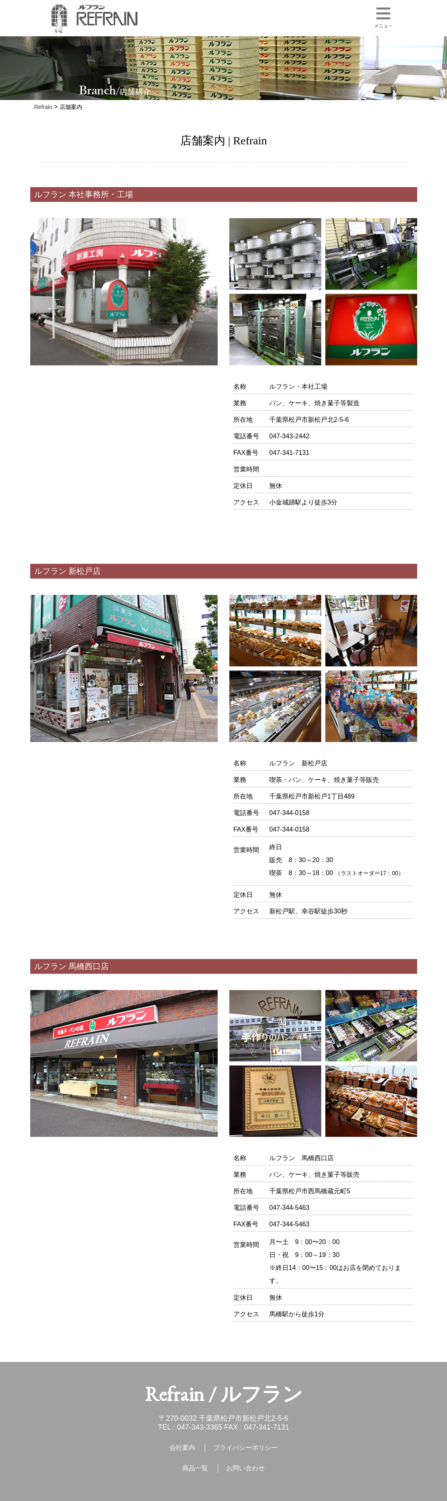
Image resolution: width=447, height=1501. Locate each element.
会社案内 (182, 1447)
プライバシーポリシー (245, 1447)
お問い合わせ (245, 1468)
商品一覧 (195, 1468)
